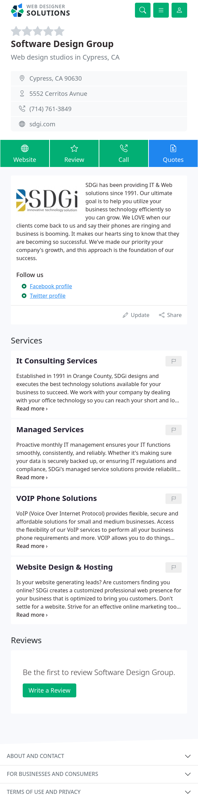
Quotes (173, 153)
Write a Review (49, 690)
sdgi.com (42, 124)
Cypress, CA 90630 (55, 78)
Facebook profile (51, 286)
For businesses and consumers (52, 774)
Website (25, 153)
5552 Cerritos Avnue (58, 93)
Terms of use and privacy (44, 792)
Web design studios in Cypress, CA (65, 57)
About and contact (35, 756)
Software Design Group (62, 44)
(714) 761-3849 (50, 109)
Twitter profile (47, 295)
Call (124, 153)
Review (74, 153)
